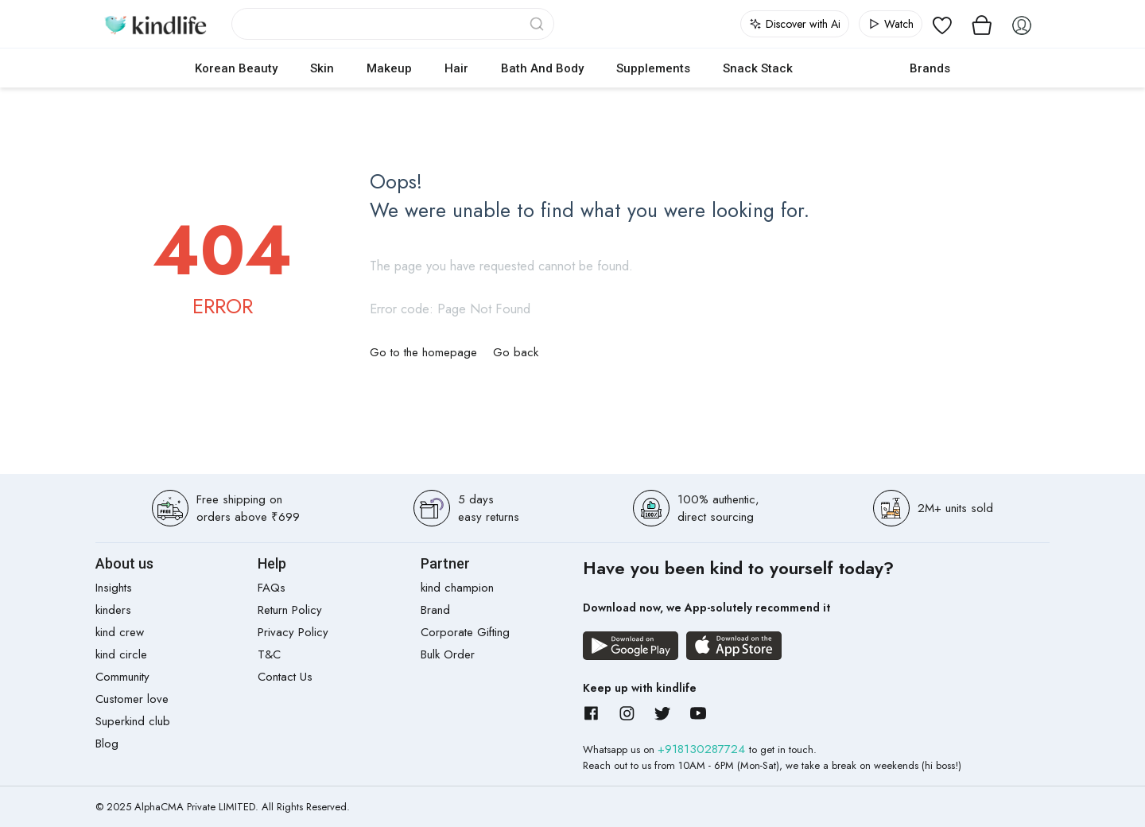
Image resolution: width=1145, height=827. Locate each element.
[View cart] (982, 24)
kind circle (121, 654)
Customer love (132, 699)
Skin (322, 68)
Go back (515, 352)
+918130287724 (703, 749)
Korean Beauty (236, 68)
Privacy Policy (293, 632)
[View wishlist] (942, 24)
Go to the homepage (423, 352)
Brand (435, 610)
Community (122, 676)
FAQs (271, 587)
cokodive (851, 68)
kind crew (119, 632)
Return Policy (290, 610)
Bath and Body (542, 68)
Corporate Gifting (465, 632)
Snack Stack (758, 68)
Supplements (653, 68)
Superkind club (132, 721)
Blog (106, 743)
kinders (113, 610)
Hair (456, 68)
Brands (930, 68)
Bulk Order (448, 654)
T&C (269, 654)
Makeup (389, 68)
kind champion (457, 587)
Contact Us (285, 676)
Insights (113, 587)
